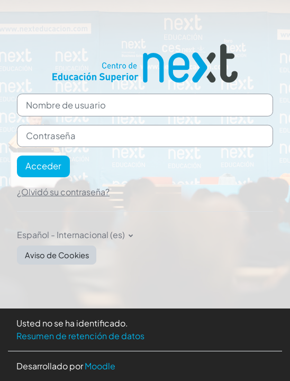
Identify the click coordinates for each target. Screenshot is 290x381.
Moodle (100, 365)
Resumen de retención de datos (80, 335)
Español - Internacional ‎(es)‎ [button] (71, 234)
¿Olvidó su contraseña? (63, 191)
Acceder (43, 165)
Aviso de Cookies (57, 255)
